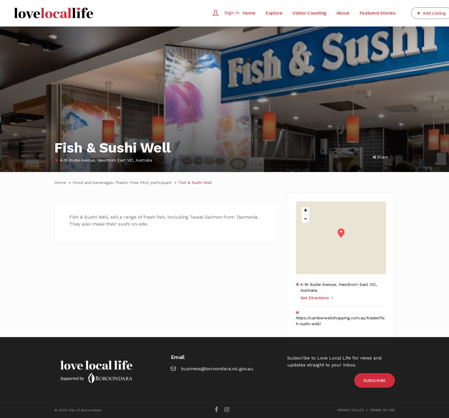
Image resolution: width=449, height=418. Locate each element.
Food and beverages (93, 182)
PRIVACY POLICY (350, 410)
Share (380, 157)
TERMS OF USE (382, 410)
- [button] (306, 219)
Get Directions (316, 297)
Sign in (231, 12)
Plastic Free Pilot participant (144, 182)
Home (60, 182)
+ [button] (305, 211)
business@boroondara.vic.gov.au (212, 368)
